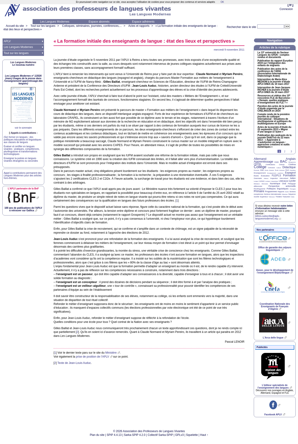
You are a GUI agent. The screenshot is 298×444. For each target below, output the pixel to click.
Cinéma (292, 164)
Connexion (286, 9)
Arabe (276, 162)
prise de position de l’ (92, 356)
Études (256, 176)
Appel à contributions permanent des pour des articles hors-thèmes (23, 175)
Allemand (260, 159)
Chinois (281, 164)
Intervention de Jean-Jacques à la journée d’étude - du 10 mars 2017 (273, 89)
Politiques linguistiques (277, 189)
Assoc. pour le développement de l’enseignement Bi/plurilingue (274, 271)
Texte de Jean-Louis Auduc (74, 363)
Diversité (256, 170)
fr (290, 5)
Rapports (281, 191)
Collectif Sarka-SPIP (160, 435)
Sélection (285, 194)
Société (256, 197)
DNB (262, 170)
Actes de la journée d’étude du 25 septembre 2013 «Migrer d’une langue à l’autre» (274, 129)
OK (222, 2)
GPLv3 (179, 435)
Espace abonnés (99, 21)
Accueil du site (15, 25)
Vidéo (292, 197)
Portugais (293, 189)
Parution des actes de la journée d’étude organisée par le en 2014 (275, 108)
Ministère (111, 352)
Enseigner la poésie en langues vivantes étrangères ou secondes (21, 159)
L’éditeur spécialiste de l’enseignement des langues (272, 386)
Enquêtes (293, 170)
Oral (284, 183)
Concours (271, 167)
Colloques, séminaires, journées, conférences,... (92, 25)
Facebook (273, 414)
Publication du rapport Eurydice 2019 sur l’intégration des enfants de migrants (275, 63)
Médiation (257, 183)
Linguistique (274, 181)
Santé (287, 191)
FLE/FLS (276, 175)
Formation (289, 175)
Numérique (275, 183)
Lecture (261, 181)
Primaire (259, 191)
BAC (283, 161)
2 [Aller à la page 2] (284, 151)
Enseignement (260, 173)
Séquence (292, 194)
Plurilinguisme (259, 189)
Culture (278, 167)
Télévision (272, 197)
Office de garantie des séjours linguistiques (274, 248)
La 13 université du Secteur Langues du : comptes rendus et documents (273, 54)
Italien (293, 178)
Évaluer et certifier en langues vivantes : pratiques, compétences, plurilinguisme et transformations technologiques (22, 150)
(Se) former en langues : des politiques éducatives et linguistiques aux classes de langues (22, 139)
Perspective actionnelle (282, 186)
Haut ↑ (204, 435)
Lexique (267, 181)
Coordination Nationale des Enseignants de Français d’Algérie (275, 306)
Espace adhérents (143, 21)
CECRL (258, 164)
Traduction (286, 197)
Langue (256, 181)
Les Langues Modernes (54, 21)
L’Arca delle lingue (273, 337)
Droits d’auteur (269, 170)
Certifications (270, 164)
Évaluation (265, 176)
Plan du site (97, 435)
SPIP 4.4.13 (114, 435)
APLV (7, 41)
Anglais (291, 159)
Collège (260, 167)
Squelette (192, 435)
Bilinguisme (292, 162)
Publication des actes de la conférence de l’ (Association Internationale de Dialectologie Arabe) (274, 72)
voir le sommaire (23, 127)
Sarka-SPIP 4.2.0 (135, 435)
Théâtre (278, 197)
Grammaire (258, 178)
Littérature (283, 181)
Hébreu (266, 178)
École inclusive (279, 170)
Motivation (265, 183)
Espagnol (290, 172)
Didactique (289, 167)
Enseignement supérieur (275, 173)
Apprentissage (263, 161)
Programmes (271, 191)
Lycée (292, 180)
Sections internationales (272, 194)
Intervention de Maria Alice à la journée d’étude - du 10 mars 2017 (273, 81)
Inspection (274, 178)
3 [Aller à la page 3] (291, 151)
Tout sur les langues (42, 25)
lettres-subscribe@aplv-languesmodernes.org (267, 217)
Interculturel (284, 178)
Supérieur (264, 197)
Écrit (287, 170)
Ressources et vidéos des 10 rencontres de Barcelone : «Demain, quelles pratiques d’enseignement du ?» (274, 99)
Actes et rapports (138, 25)
